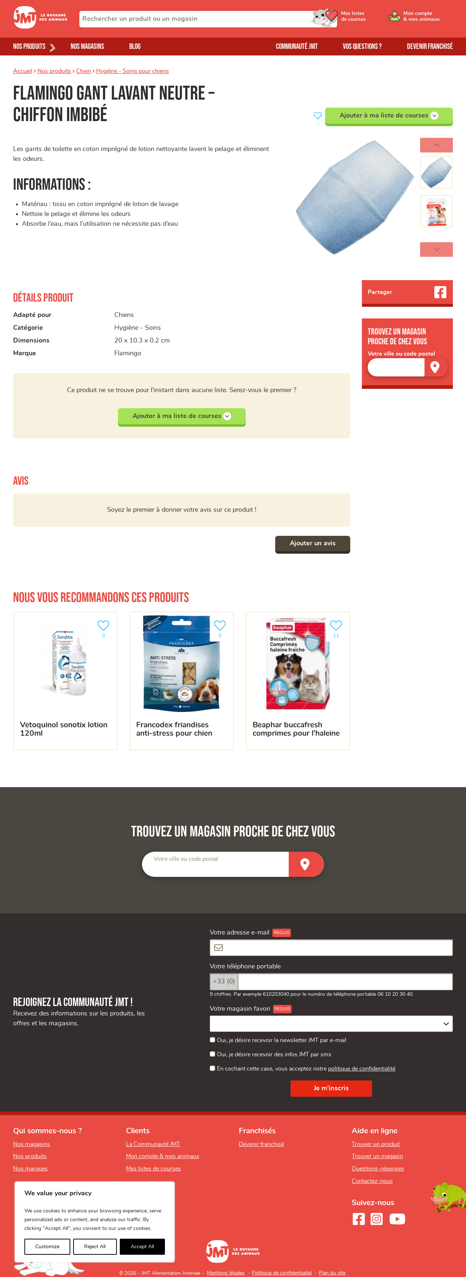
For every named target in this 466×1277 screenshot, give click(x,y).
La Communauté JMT (153, 1144)
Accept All (142, 1246)
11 (337, 628)
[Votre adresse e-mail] (331, 947)
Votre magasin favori (240, 1009)
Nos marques (30, 1169)
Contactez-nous (372, 1181)
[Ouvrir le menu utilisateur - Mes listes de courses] (373, 19)
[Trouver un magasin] (435, 367)
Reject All (95, 1246)
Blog (135, 46)
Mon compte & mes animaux (162, 1156)
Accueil (22, 71)
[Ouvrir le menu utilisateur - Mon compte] (428, 19)
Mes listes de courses (153, 1169)
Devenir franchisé (430, 46)
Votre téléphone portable (245, 966)
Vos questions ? (362, 46)
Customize (47, 1246)
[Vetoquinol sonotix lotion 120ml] (65, 681)
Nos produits (54, 71)
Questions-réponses (378, 1169)
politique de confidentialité (361, 1069)
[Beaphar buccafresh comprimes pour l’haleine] (298, 681)
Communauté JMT (297, 46)
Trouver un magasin (377, 1156)
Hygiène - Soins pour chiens (132, 71)
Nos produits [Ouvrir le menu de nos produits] (29, 46)
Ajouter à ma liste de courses (389, 116)
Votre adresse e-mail (239, 932)
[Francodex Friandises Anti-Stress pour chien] (181, 681)
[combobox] (208, 19)
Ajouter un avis (313, 543)
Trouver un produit (376, 1144)
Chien (83, 71)
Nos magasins (87, 46)
